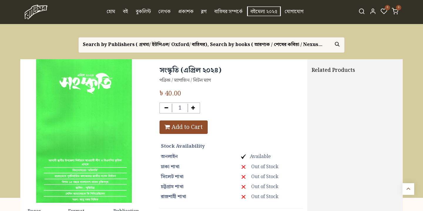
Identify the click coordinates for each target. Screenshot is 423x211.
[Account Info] (373, 12)
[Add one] (193, 108)
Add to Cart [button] (183, 127)
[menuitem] (111, 12)
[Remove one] (166, 108)
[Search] (361, 12)
